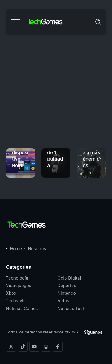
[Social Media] (11, 347)
